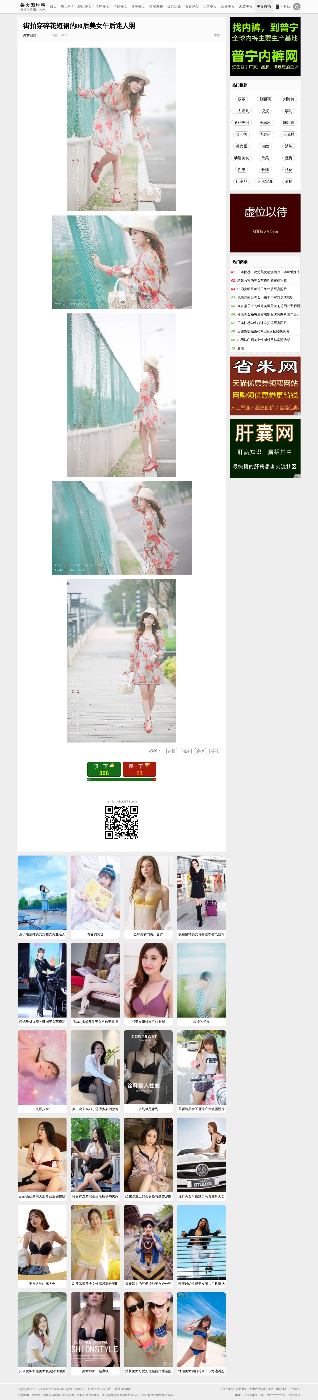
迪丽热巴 (241, 123)
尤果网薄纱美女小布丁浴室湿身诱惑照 (265, 297)
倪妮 (265, 111)
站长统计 (295, 1395)
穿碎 (200, 751)
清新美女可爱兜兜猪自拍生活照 (148, 1371)
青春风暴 (192, 6)
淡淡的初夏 (201, 1021)
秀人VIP (67, 6)
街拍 (172, 751)
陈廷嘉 (288, 123)
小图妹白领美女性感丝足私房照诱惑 (263, 340)
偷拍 (289, 181)
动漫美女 (241, 158)
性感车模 (156, 6)
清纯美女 (102, 6)
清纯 (289, 146)
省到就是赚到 (148, 1109)
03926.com (52, 1389)
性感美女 (138, 6)
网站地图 (281, 1389)
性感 (241, 170)
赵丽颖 (265, 99)
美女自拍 (264, 6)
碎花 (215, 751)
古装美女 (246, 6)
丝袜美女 (120, 6)
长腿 (265, 170)
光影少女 (42, 1109)
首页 (53, 6)
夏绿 (240, 348)
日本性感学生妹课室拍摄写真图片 (262, 323)
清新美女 (228, 6)
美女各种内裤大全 (42, 1284)
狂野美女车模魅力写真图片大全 (201, 1196)
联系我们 (241, 1389)
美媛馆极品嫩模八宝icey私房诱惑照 (263, 331)
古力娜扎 (241, 111)
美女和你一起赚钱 (95, 1371)
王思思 (265, 123)
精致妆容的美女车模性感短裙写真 (262, 280)
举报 (217, 35)
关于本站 (228, 1389)
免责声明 (255, 1389)
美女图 (241, 146)
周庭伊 (265, 134)
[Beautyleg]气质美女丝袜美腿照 (95, 1021)
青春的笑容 (95, 934)
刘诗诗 (288, 99)
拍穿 (186, 751)
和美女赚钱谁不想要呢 (148, 1021)
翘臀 (289, 158)
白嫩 (265, 146)
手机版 (283, 7)
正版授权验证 (123, 1389)
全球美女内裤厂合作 (148, 934)
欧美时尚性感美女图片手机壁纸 (201, 1284)
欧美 (265, 158)
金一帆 (241, 134)
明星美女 (210, 6)
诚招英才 (268, 1389)
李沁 (289, 111)
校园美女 (84, 6)
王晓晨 (288, 134)
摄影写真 (174, 6)
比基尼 (241, 181)
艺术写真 (265, 181)
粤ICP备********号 (273, 1395)
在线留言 (295, 1389)
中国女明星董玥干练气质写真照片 (262, 289)
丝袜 (289, 170)
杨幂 (241, 99)
